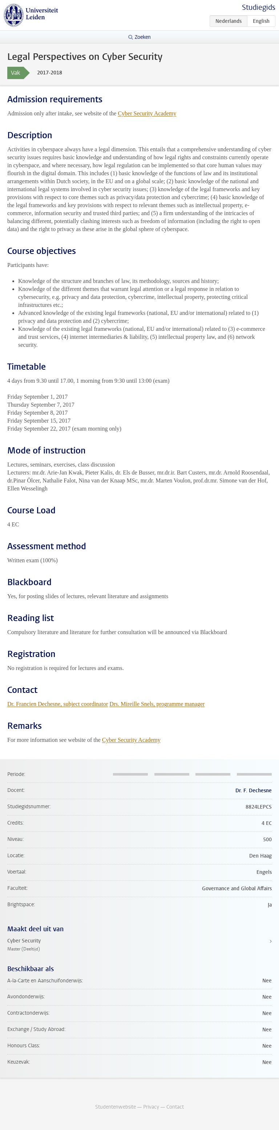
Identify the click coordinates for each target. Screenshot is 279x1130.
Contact (175, 1107)
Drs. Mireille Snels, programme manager (157, 704)
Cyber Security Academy (147, 113)
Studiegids (258, 7)
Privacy (151, 1107)
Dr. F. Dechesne (253, 790)
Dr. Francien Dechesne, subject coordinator (57, 704)
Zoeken (143, 37)
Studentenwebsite (115, 1107)
